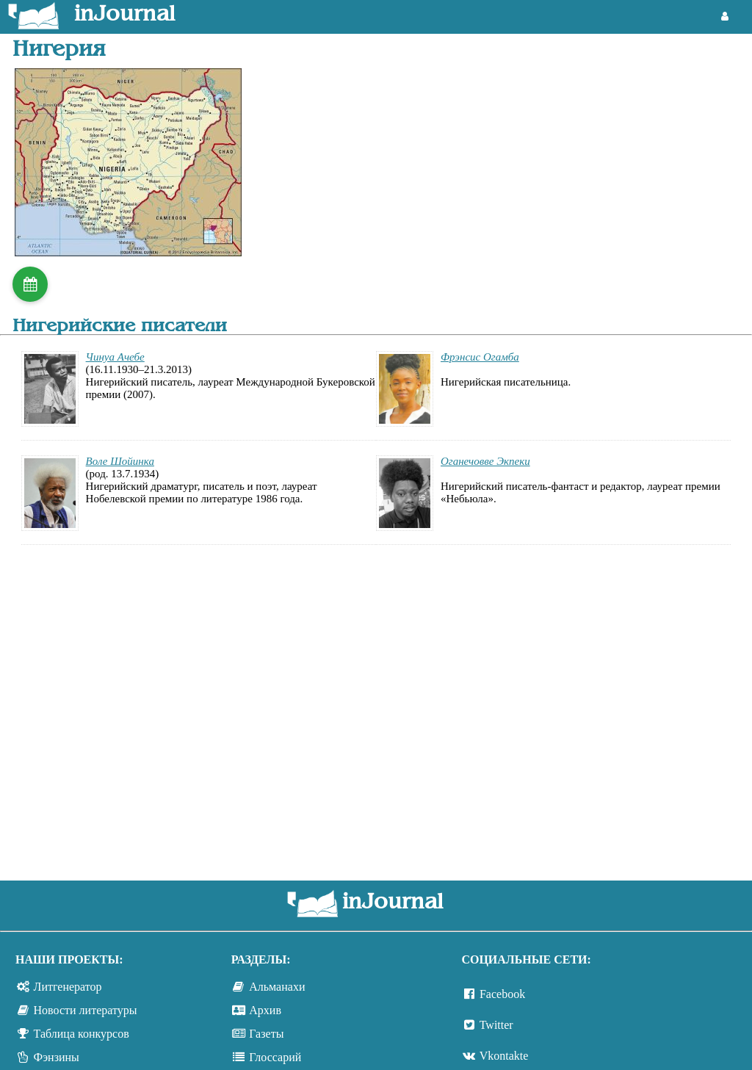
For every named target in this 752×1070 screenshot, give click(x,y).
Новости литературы (85, 1010)
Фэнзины (56, 1057)
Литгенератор (68, 986)
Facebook (502, 994)
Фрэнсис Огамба (480, 357)
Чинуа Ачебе (115, 357)
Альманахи (277, 986)
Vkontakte (504, 1055)
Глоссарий (275, 1057)
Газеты (266, 1033)
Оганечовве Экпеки (485, 461)
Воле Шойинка (120, 461)
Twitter (496, 1025)
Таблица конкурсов (81, 1033)
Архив (265, 1010)
